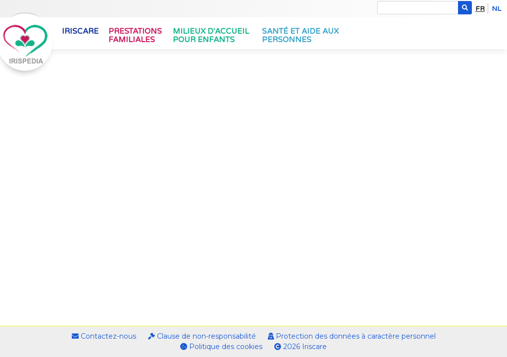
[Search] (417, 7)
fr (480, 8)
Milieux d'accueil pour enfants (211, 35)
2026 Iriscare (300, 346)
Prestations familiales (135, 35)
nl (496, 8)
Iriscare (80, 31)
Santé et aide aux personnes (300, 35)
